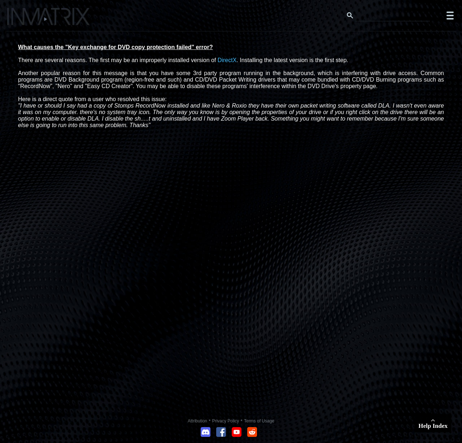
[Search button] (350, 15)
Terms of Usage (259, 421)
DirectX (227, 60)
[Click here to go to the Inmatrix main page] (20, 19)
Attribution (197, 421)
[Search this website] (393, 15)
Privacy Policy (225, 421)
